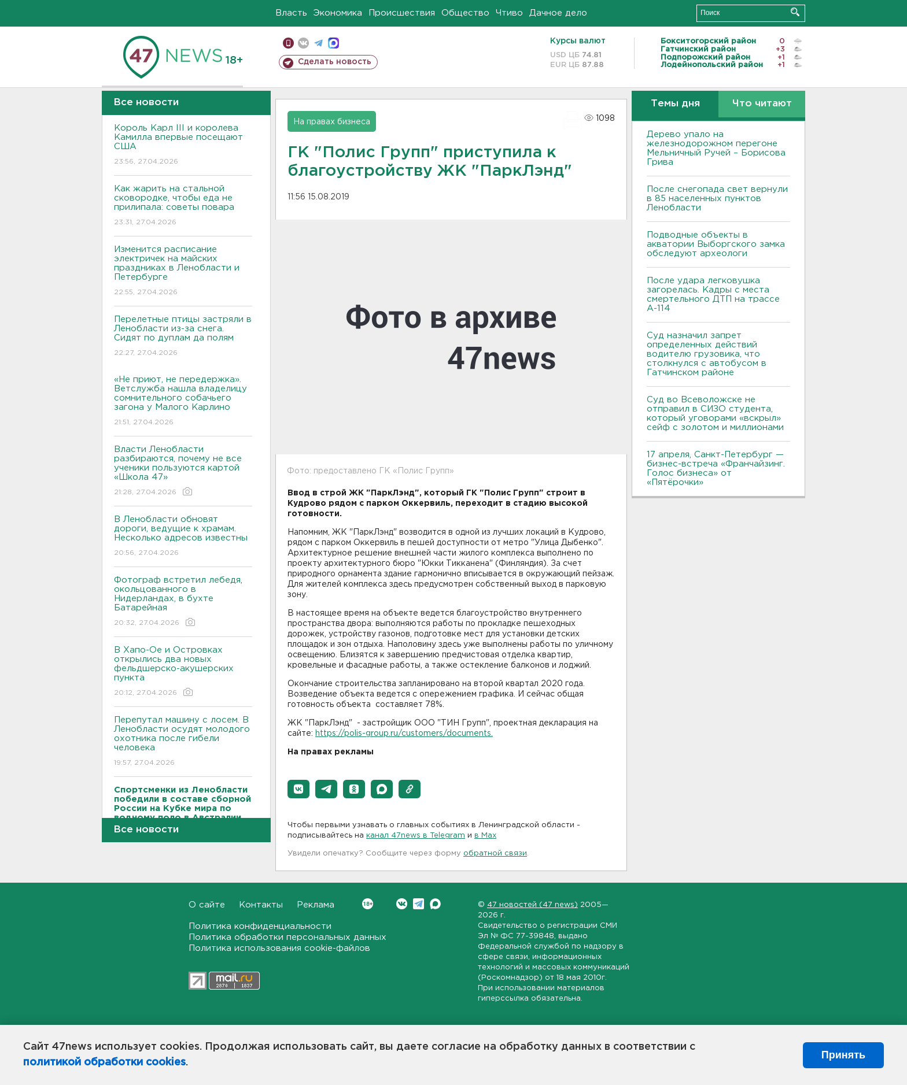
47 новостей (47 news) (532, 905)
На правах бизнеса (331, 122)
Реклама (315, 905)
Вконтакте (367, 903)
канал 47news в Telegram (415, 835)
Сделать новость (334, 61)
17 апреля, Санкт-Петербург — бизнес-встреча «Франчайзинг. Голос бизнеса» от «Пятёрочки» (716, 468)
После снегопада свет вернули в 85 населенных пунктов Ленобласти (717, 199)
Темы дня (675, 103)
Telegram (418, 903)
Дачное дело (558, 13)
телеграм (318, 43)
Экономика (338, 13)
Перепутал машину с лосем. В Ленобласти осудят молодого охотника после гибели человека (183, 742)
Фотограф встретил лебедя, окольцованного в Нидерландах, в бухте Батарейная (183, 602)
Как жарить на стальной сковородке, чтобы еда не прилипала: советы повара (183, 206)
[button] (298, 789)
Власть (291, 13)
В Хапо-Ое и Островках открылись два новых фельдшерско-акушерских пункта (183, 672)
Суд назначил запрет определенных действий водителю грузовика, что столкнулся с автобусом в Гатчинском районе (706, 354)
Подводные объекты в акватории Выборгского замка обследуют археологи (716, 244)
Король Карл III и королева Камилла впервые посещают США (183, 145)
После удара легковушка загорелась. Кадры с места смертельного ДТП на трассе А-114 (713, 294)
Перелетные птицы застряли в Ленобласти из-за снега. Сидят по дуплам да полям (183, 337)
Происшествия (401, 13)
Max (435, 903)
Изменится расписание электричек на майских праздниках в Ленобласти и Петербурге (183, 271)
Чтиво (509, 13)
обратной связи (495, 853)
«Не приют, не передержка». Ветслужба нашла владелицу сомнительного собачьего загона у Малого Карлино (183, 401)
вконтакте (303, 43)
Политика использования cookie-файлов (279, 948)
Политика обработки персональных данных (287, 937)
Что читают (762, 103)
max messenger (333, 43)
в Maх (485, 835)
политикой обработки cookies (104, 1062)
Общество (465, 13)
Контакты (261, 905)
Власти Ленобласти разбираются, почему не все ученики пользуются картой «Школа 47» (183, 471)
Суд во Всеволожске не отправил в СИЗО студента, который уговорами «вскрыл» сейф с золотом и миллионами (715, 413)
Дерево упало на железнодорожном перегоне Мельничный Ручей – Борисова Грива (716, 148)
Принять (843, 1055)
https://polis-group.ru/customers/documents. (404, 733)
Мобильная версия (288, 43)
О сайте (207, 905)
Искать (795, 12)
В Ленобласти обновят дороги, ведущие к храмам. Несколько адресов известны (183, 537)
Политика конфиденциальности (260, 926)
